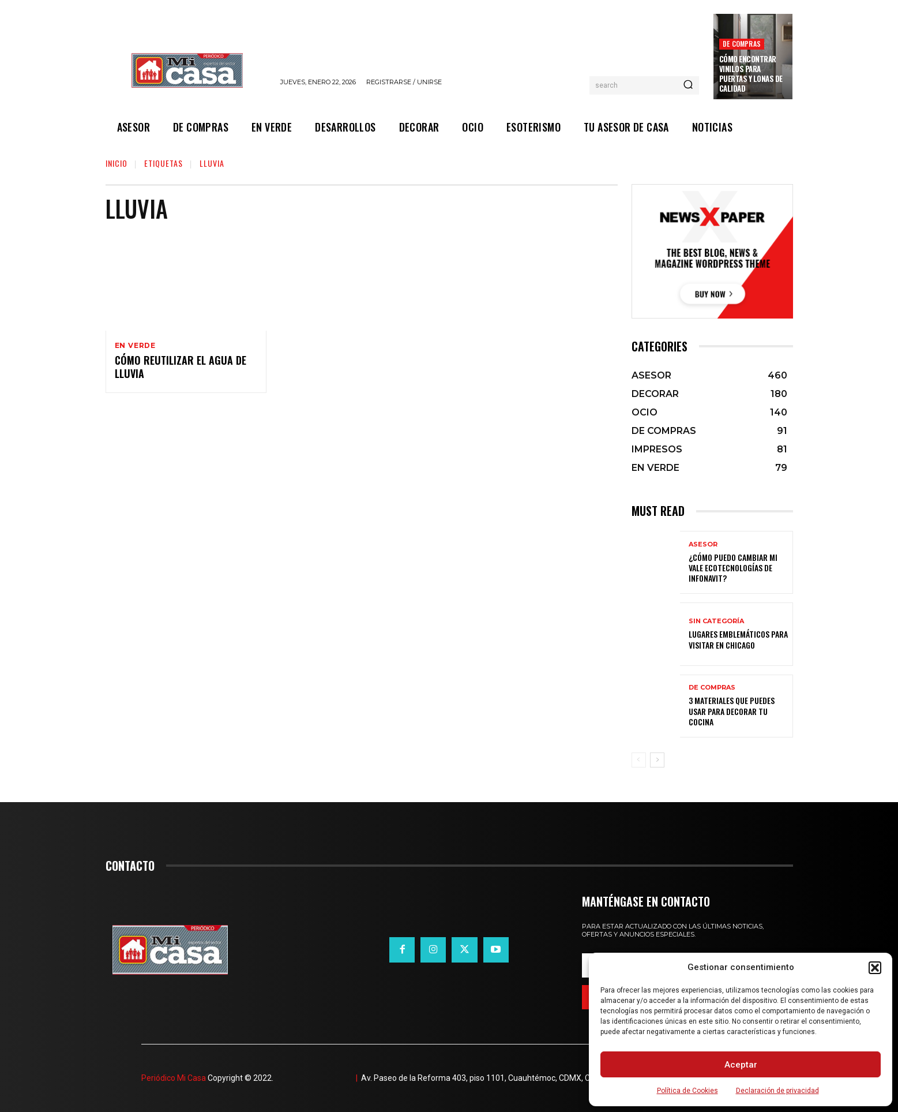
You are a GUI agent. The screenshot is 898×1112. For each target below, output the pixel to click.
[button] (875, 968)
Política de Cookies (687, 1091)
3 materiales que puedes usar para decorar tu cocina (732, 710)
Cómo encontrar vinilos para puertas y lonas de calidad (751, 73)
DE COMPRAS (742, 43)
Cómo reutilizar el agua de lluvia (180, 368)
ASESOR (703, 544)
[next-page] (657, 759)
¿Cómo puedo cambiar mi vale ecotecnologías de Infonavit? (733, 567)
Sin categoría (716, 621)
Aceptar (740, 1064)
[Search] (688, 85)
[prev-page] (639, 759)
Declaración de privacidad (777, 1091)
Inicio (116, 163)
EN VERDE (135, 345)
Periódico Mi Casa (173, 1078)
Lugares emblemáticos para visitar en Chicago (738, 639)
